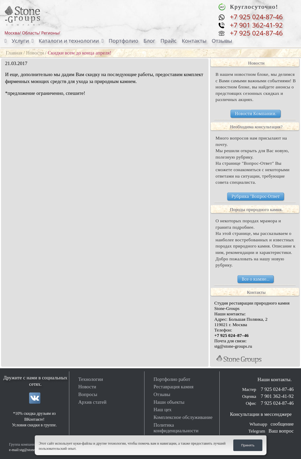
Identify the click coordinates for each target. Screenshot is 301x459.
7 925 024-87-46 (277, 389)
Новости (35, 52)
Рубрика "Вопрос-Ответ (255, 196)
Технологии (90, 379)
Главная (14, 52)
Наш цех (162, 409)
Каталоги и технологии (69, 40)
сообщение (282, 424)
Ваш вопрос (281, 431)
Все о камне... (256, 279)
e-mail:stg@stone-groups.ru (29, 450)
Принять (247, 445)
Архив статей (92, 402)
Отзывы (222, 40)
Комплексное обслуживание (182, 417)
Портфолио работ (171, 379)
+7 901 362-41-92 (256, 25)
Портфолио (123, 40)
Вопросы (87, 394)
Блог (149, 40)
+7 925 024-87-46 (256, 17)
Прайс (168, 40)
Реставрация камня (173, 386)
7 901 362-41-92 (277, 396)
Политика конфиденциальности (176, 427)
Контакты (194, 40)
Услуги (20, 40)
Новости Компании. (255, 113)
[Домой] (8, 40)
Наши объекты (168, 402)
